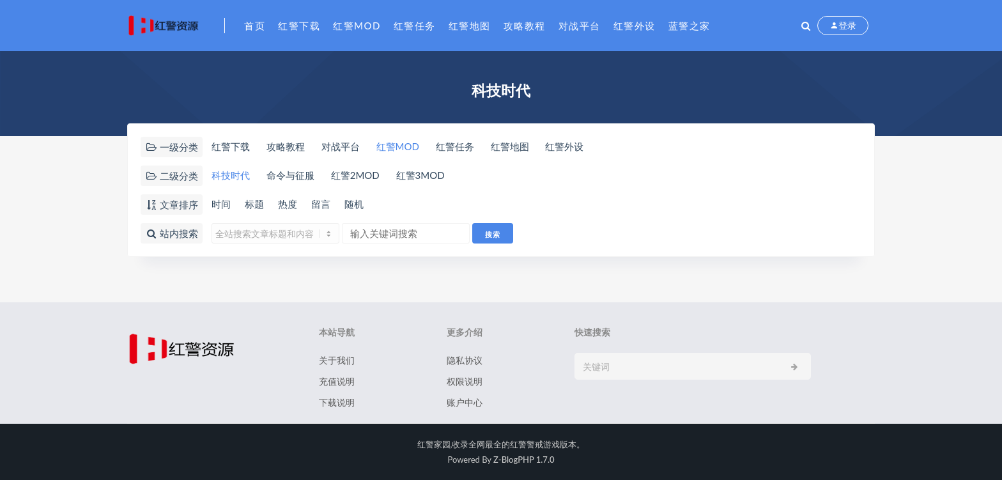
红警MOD (357, 25)
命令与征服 (290, 175)
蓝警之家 (689, 25)
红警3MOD (420, 175)
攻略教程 (525, 25)
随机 (354, 204)
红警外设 (634, 25)
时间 (221, 204)
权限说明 (464, 381)
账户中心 (464, 402)
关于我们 (337, 360)
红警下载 (299, 25)
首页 (254, 25)
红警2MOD (355, 175)
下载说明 (337, 402)
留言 (320, 204)
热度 (287, 204)
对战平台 (580, 25)
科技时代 (231, 175)
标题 (254, 204)
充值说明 (337, 381)
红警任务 (415, 25)
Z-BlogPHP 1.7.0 (523, 459)
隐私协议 (464, 360)
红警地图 (470, 25)
